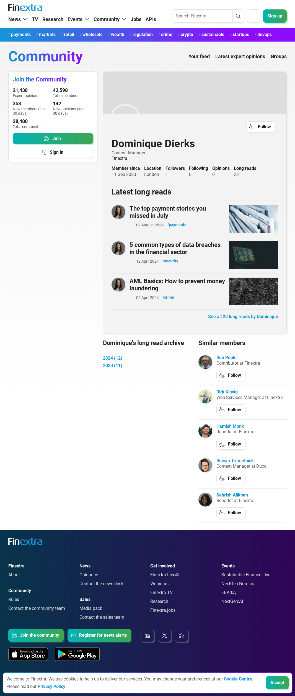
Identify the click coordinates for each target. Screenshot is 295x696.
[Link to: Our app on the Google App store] (77, 660)
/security (170, 267)
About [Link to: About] (14, 581)
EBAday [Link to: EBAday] (229, 599)
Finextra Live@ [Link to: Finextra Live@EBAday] (164, 581)
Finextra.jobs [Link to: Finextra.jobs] (162, 616)
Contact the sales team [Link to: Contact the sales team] (101, 623)
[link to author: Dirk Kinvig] (205, 403)
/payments (176, 231)
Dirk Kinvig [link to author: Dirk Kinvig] (227, 398)
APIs (151, 26)
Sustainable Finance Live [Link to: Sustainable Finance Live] (245, 581)
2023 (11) (112, 372)
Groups (279, 63)
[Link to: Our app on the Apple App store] (28, 660)
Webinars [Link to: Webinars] (159, 590)
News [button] (14, 26)
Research (52, 26)
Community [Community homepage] (45, 62)
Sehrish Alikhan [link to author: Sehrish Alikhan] (232, 501)
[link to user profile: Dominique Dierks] (195, 126)
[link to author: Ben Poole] (205, 368)
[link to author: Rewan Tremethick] (205, 471)
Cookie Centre (238, 679)
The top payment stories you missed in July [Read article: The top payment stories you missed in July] (168, 218)
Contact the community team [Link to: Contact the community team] (36, 614)
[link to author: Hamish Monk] (205, 437)
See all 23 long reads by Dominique (243, 323)
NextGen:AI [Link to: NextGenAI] (232, 607)
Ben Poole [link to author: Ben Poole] (226, 364)
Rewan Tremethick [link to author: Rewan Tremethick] (235, 467)
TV (35, 26)
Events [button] (75, 26)
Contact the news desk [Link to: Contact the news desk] (101, 590)
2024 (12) (112, 364)
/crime (168, 303)
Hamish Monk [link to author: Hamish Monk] (230, 432)
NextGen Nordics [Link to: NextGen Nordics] (237, 590)
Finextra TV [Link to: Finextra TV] (161, 599)
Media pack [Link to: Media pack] (90, 614)
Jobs (136, 26)
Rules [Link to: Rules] (13, 605)
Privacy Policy (51, 686)
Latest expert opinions (240, 63)
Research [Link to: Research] (159, 607)
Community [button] (107, 26)
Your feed (199, 63)
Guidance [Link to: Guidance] (88, 581)
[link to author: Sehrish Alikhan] (205, 506)
